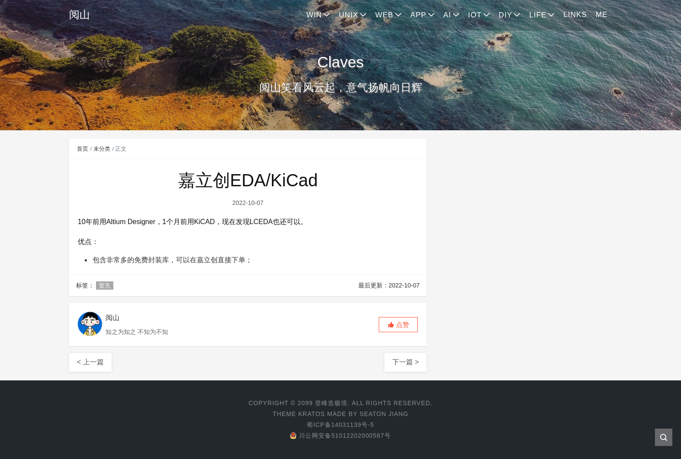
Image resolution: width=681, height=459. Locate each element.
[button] (398, 324)
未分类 (101, 148)
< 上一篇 (90, 362)
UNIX (348, 15)
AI (447, 15)
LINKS (575, 14)
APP (418, 15)
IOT (475, 15)
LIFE (537, 15)
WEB (384, 15)
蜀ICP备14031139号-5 (340, 424)
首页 (82, 148)
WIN (314, 15)
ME (602, 14)
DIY (505, 15)
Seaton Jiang (384, 413)
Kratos (311, 413)
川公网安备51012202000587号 (340, 435)
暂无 (104, 285)
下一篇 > (405, 362)
